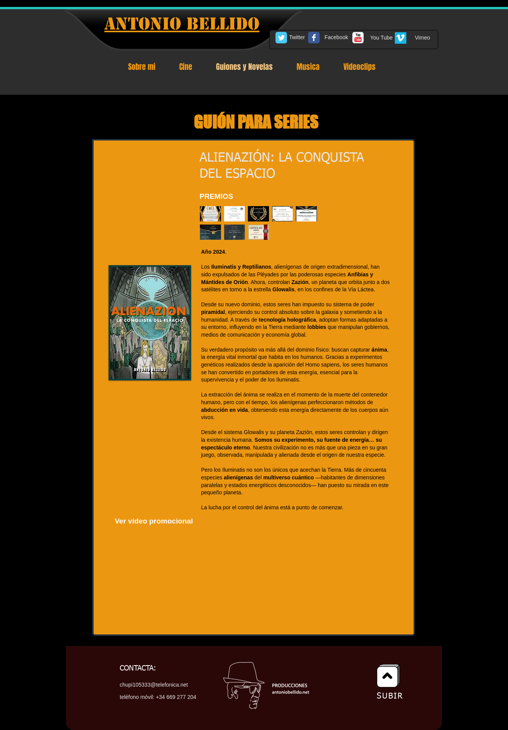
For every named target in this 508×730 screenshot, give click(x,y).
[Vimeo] (422, 38)
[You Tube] (381, 38)
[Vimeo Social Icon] (400, 38)
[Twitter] (297, 37)
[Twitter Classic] (281, 37)
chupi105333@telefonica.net (154, 685)
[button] (210, 213)
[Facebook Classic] (314, 37)
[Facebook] (336, 37)
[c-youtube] (358, 37)
